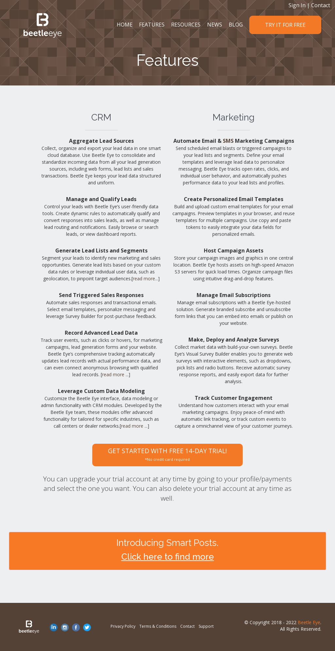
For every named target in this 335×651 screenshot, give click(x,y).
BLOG (236, 24)
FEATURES (152, 24)
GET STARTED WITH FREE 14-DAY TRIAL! (167, 454)
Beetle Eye (309, 622)
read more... (145, 278)
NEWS (214, 24)
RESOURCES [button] (186, 24)
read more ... (115, 374)
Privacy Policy (123, 626)
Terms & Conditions (157, 626)
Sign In (297, 5)
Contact (320, 5)
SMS (228, 140)
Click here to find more (167, 557)
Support (206, 626)
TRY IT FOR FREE (285, 24)
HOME (124, 24)
